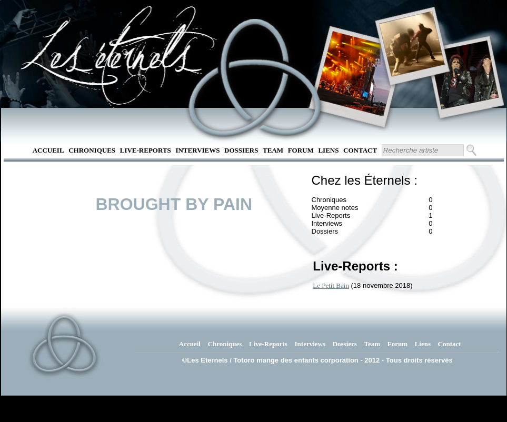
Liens (328, 150)
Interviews (197, 150)
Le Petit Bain (331, 285)
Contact (360, 150)
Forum (301, 150)
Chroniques (91, 150)
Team (273, 150)
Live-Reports (145, 150)
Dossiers (241, 150)
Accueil (48, 150)
